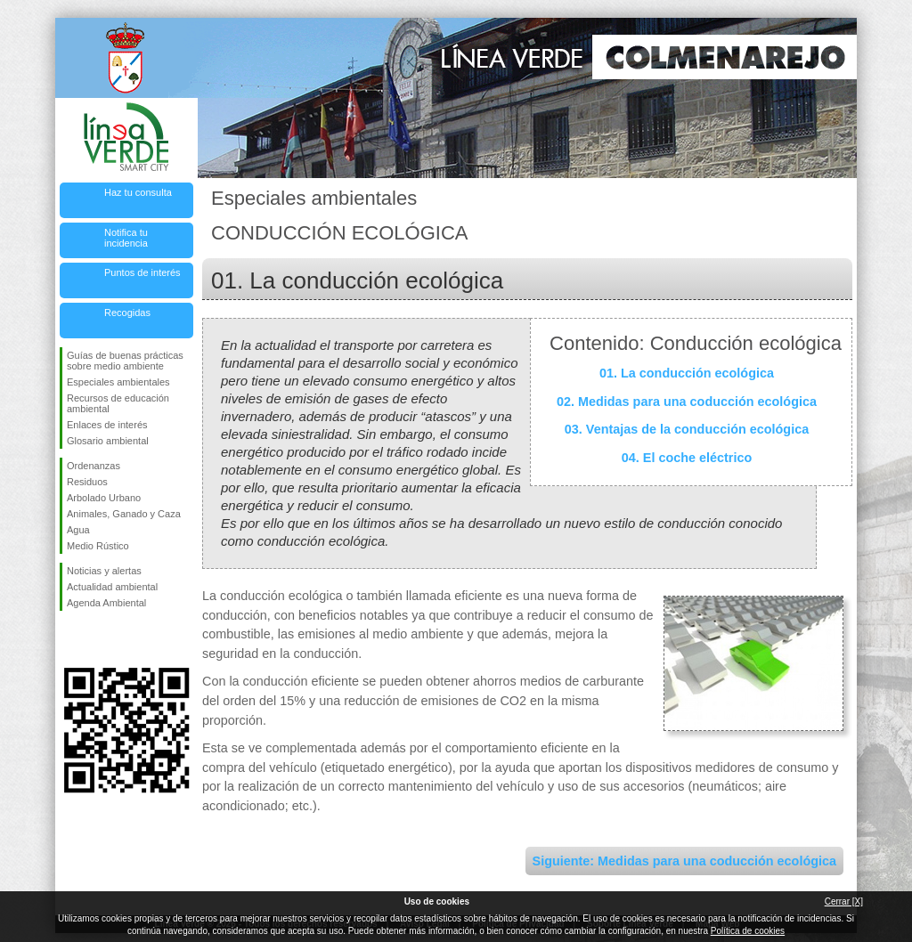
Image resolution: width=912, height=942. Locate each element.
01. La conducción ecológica (686, 373)
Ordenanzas (93, 465)
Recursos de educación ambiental (118, 403)
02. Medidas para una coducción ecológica (687, 401)
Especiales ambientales (118, 382)
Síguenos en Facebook (70, 639)
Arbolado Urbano (104, 497)
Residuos (87, 481)
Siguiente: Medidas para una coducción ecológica (684, 861)
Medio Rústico (98, 545)
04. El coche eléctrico (687, 458)
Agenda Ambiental (106, 602)
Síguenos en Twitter (99, 639)
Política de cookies (748, 931)
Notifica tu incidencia (126, 237)
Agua (78, 529)
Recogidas (127, 312)
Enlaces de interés (107, 424)
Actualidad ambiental (112, 586)
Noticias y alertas (104, 570)
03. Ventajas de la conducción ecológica (687, 429)
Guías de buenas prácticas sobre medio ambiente (125, 360)
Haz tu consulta (138, 192)
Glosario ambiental (108, 440)
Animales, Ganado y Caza (124, 513)
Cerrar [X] (844, 901)
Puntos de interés (142, 272)
